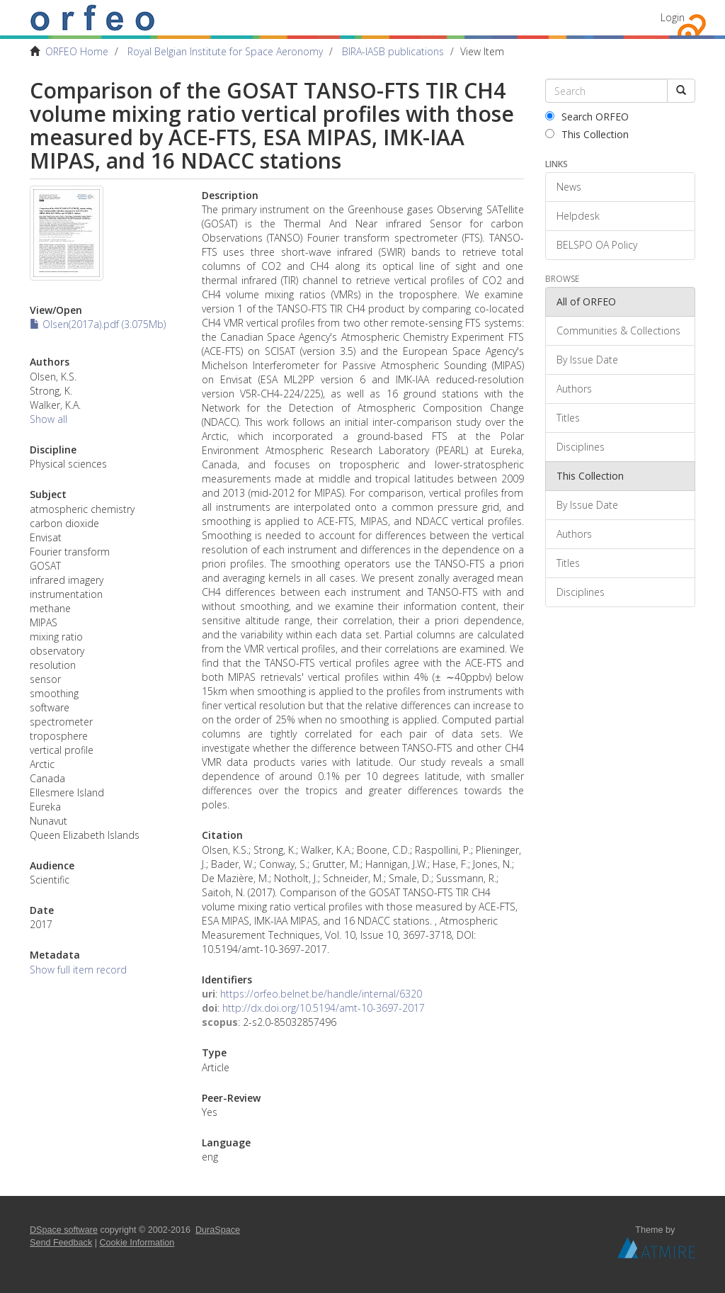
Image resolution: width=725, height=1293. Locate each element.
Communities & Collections (618, 330)
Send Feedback (61, 1243)
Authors (574, 388)
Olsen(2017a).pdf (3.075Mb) (98, 324)
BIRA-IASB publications (393, 51)
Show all (48, 419)
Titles (568, 417)
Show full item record (78, 969)
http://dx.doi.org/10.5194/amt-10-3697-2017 (323, 1008)
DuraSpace (217, 1230)
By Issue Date (587, 359)
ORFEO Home (76, 51)
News (568, 186)
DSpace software (64, 1230)
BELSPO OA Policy (596, 245)
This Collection (587, 134)
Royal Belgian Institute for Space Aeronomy (225, 51)
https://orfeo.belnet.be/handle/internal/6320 (321, 993)
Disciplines (580, 446)
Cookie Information (137, 1243)
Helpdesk (578, 215)
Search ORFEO (587, 116)
